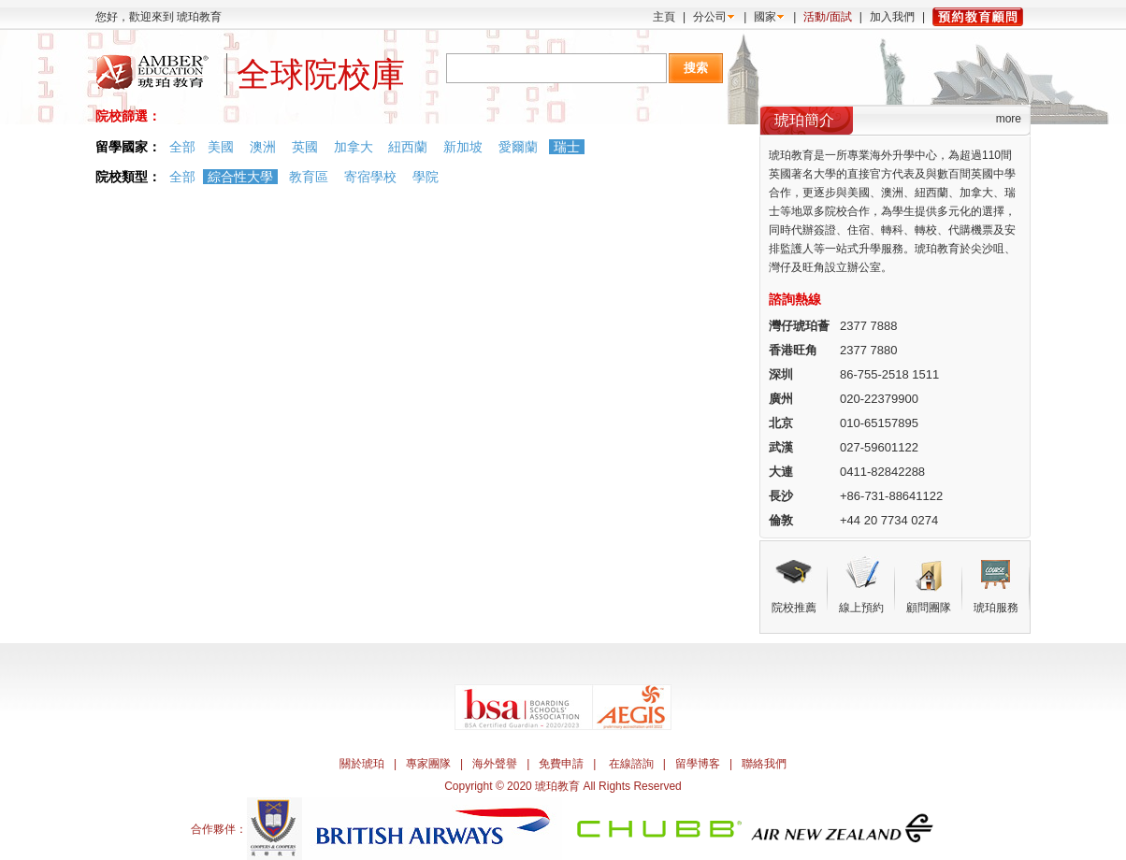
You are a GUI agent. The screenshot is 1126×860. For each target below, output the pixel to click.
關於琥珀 (361, 763)
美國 (221, 146)
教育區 (308, 176)
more (1008, 118)
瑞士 (567, 146)
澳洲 (263, 146)
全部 (182, 146)
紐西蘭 (407, 146)
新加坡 (463, 146)
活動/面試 (827, 16)
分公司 (710, 16)
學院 (425, 176)
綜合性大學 (240, 176)
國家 (765, 16)
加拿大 (353, 146)
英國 (305, 146)
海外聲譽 (494, 763)
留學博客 (697, 763)
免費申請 (561, 763)
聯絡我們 (764, 763)
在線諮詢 (631, 763)
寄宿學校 (370, 176)
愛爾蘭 (518, 146)
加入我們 (892, 16)
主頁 (664, 16)
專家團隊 (428, 763)
